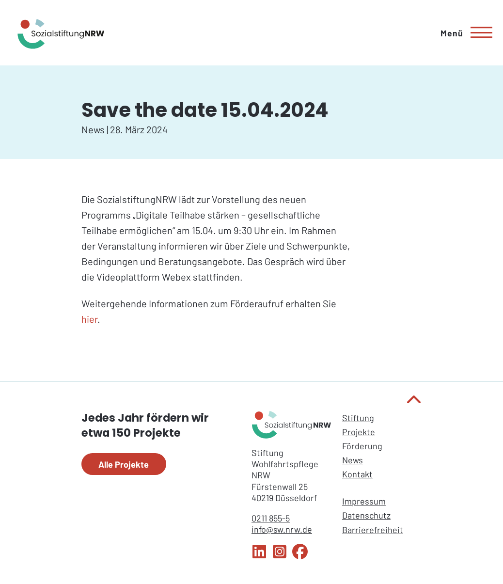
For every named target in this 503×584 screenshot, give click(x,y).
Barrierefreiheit (372, 529)
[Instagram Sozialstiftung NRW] (279, 556)
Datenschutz (366, 515)
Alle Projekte (123, 464)
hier (89, 319)
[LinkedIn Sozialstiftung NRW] (259, 556)
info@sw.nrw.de (282, 529)
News (352, 460)
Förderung (362, 446)
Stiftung (358, 417)
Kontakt (357, 474)
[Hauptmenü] (463, 33)
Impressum (364, 501)
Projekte (358, 431)
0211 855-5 (271, 518)
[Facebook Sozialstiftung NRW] (300, 556)
